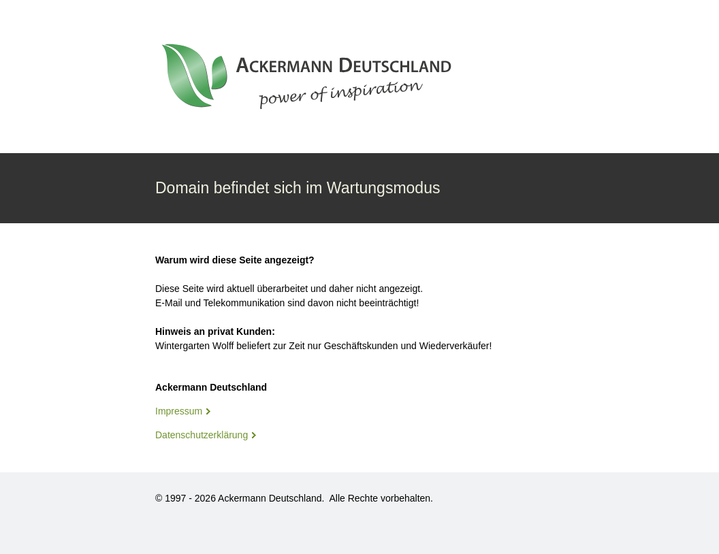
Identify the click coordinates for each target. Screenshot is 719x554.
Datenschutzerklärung (201, 434)
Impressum (178, 411)
